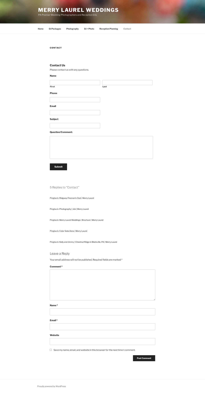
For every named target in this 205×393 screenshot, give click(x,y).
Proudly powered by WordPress (51, 386)
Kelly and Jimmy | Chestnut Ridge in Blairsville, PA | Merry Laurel (88, 242)
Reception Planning (109, 29)
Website (54, 335)
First (52, 86)
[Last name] (127, 82)
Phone (53, 93)
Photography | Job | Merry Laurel (74, 209)
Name (53, 75)
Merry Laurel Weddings (78, 10)
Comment (56, 266)
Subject (54, 119)
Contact (127, 29)
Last (104, 86)
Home (40, 29)
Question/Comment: (61, 132)
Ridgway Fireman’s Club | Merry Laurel (76, 198)
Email (53, 106)
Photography (72, 29)
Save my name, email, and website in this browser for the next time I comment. (94, 350)
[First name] (75, 82)
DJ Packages (55, 29)
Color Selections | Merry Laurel (73, 231)
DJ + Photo (89, 29)
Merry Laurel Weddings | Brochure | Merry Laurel (81, 220)
